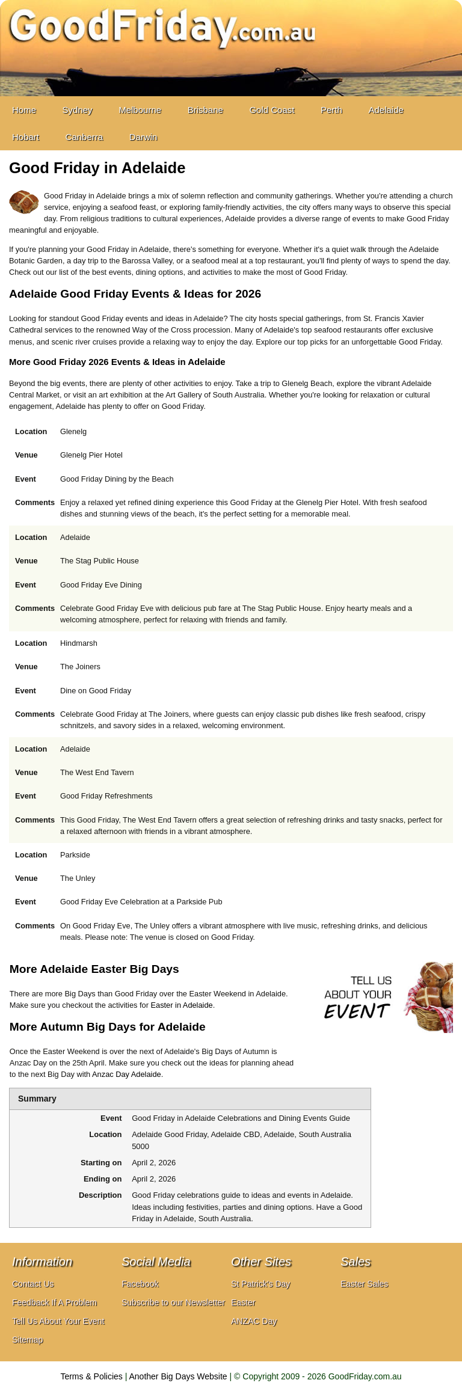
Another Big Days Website (178, 1376)
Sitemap (27, 1339)
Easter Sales (364, 1284)
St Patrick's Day (260, 1284)
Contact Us (33, 1284)
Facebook (140, 1284)
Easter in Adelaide (182, 1005)
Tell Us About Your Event (58, 1321)
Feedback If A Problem (54, 1302)
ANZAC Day (254, 1321)
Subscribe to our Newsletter (173, 1302)
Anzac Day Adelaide (126, 1074)
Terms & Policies (91, 1376)
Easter (243, 1302)
